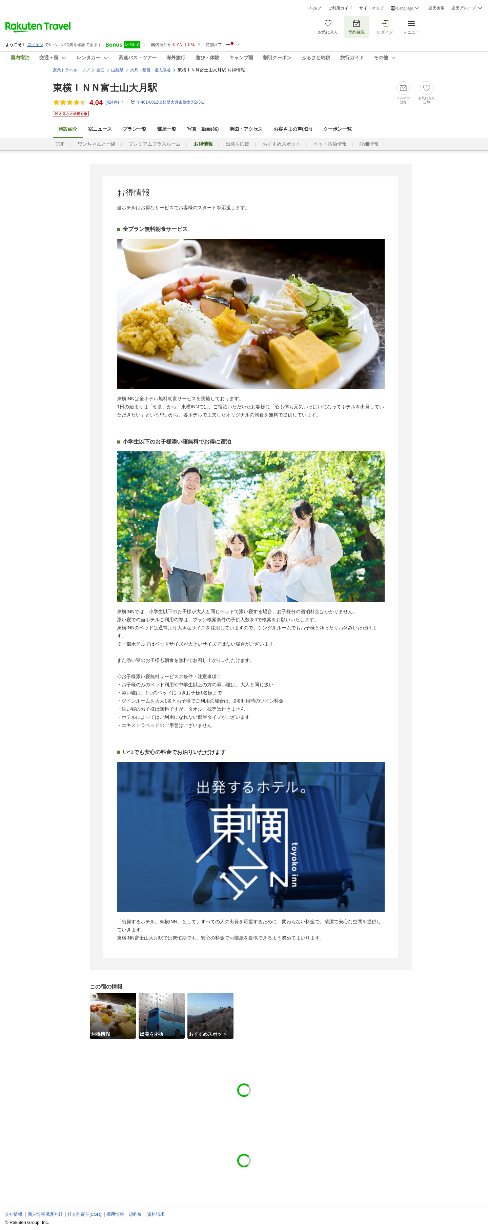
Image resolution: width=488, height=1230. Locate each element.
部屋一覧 (166, 129)
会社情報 (13, 1214)
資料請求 (156, 1214)
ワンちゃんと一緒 (97, 144)
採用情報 (115, 1214)
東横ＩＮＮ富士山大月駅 (105, 88)
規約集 (135, 1214)
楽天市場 (436, 8)
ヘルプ (315, 8)
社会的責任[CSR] (84, 1214)
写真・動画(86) (203, 129)
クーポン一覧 (337, 129)
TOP (60, 144)
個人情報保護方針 (45, 1214)
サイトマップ (371, 8)
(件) (114, 102)
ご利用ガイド (340, 8)
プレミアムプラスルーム (154, 144)
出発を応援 (237, 144)
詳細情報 (369, 144)
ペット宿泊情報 (330, 144)
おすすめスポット (282, 144)
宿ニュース (100, 129)
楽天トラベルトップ (71, 70)
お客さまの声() (292, 129)
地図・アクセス (246, 129)
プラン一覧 (134, 129)
